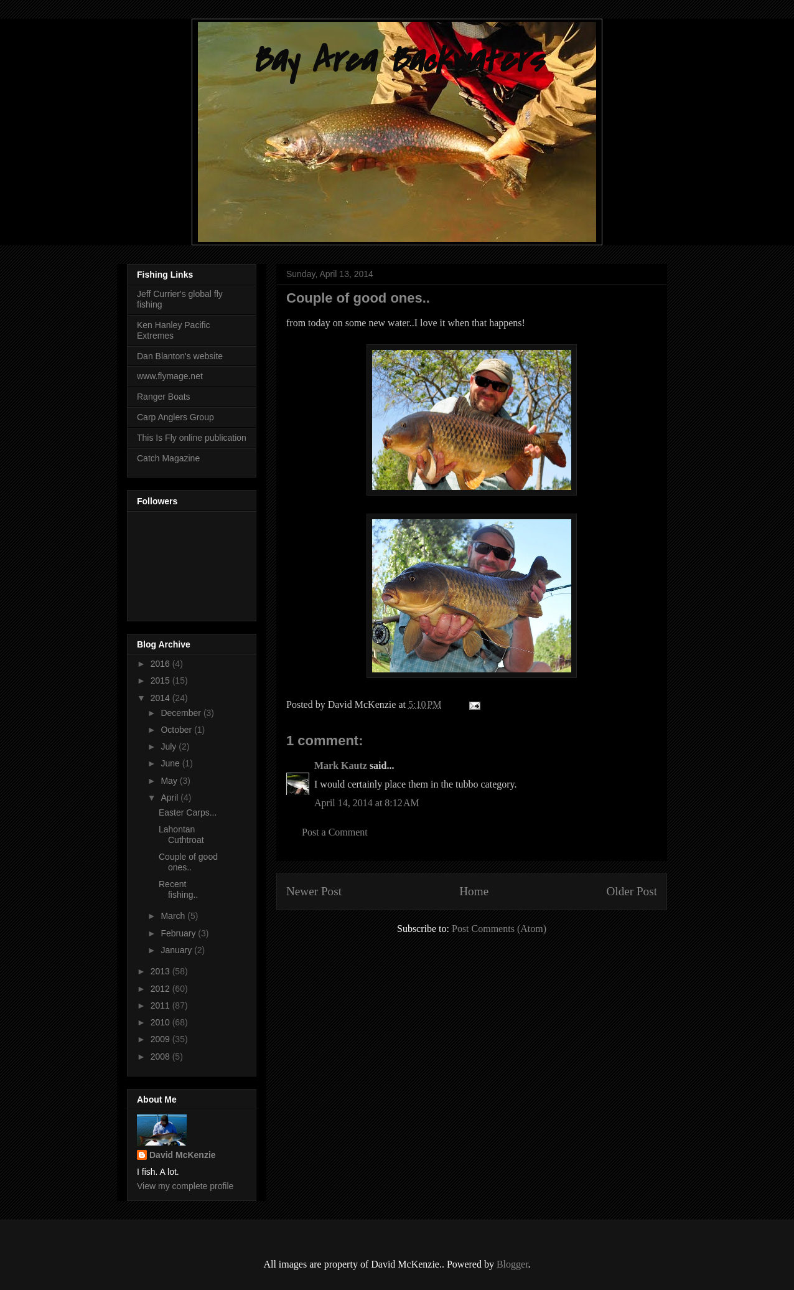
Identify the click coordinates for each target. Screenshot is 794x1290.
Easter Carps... (188, 812)
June (171, 763)
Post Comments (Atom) (499, 928)
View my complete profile (185, 1186)
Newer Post (314, 891)
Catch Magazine (168, 458)
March (174, 916)
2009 (161, 1039)
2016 (161, 664)
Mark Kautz (340, 765)
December (182, 713)
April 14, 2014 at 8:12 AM (366, 803)
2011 (161, 1005)
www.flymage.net (170, 376)
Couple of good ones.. (188, 862)
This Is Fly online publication (191, 438)
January (177, 950)
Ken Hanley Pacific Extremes (173, 330)
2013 (161, 971)
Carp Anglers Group (175, 417)
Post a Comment (335, 832)
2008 (161, 1057)
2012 (161, 989)
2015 (161, 680)
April (170, 798)
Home (473, 891)
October (177, 730)
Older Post (631, 891)
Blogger (512, 1264)
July (170, 746)
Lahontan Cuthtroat (181, 834)
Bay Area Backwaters (397, 60)
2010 (161, 1022)
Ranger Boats (163, 397)
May (170, 781)
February (179, 933)
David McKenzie (182, 1155)
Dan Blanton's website (180, 356)
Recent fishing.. (178, 889)
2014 (161, 698)
